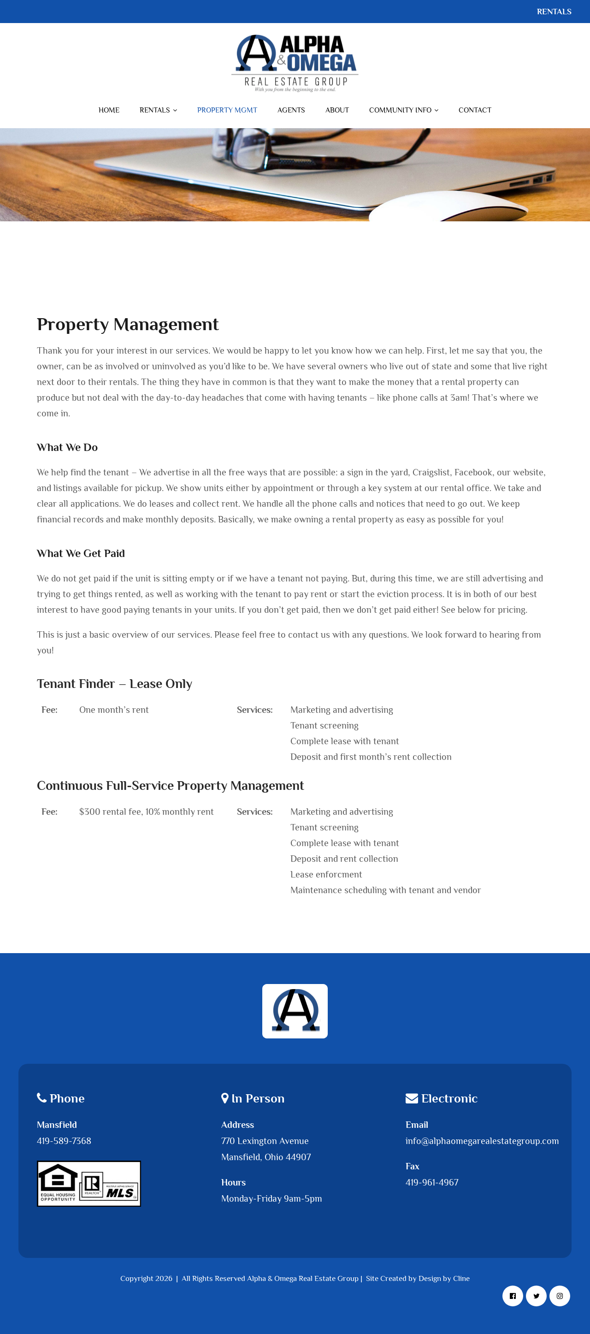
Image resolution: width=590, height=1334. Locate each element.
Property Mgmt (227, 110)
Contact (475, 110)
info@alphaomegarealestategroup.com (482, 1141)
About (337, 110)
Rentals (158, 110)
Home (109, 110)
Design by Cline (444, 1278)
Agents (291, 110)
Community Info (403, 110)
